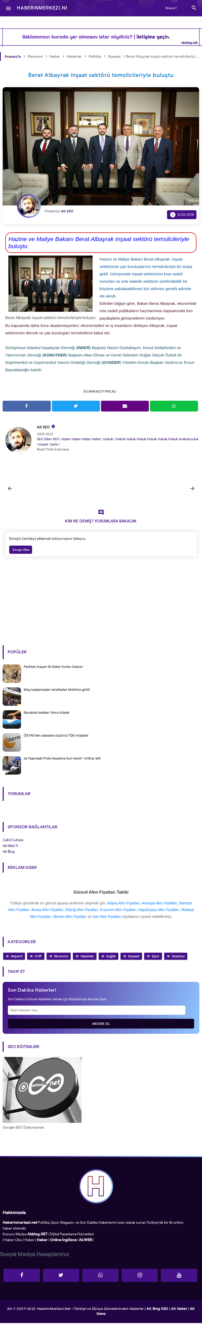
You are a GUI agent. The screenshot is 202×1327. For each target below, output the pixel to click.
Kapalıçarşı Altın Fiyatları (158, 914)
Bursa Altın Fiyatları (47, 914)
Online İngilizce (63, 1244)
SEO (40, 439)
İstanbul (178, 960)
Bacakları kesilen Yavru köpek (46, 716)
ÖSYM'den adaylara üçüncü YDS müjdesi (56, 739)
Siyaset (133, 960)
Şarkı (54, 444)
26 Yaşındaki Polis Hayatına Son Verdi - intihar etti (62, 762)
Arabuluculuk (188, 439)
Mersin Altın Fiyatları (70, 920)
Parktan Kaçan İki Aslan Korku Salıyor (53, 670)
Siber (48, 439)
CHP (38, 960)
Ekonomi (61, 960)
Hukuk (108, 439)
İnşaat (43, 444)
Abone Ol (101, 1027)
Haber (66, 439)
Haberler (87, 960)
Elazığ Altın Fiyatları (81, 914)
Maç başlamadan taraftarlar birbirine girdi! (57, 693)
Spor (155, 960)
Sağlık (111, 960)
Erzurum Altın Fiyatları (118, 914)
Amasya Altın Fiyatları (159, 907)
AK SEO (43, 427)
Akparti (16, 960)
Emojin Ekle (20, 554)
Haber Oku (13, 1244)
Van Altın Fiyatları (107, 920)
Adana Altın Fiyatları (123, 907)
